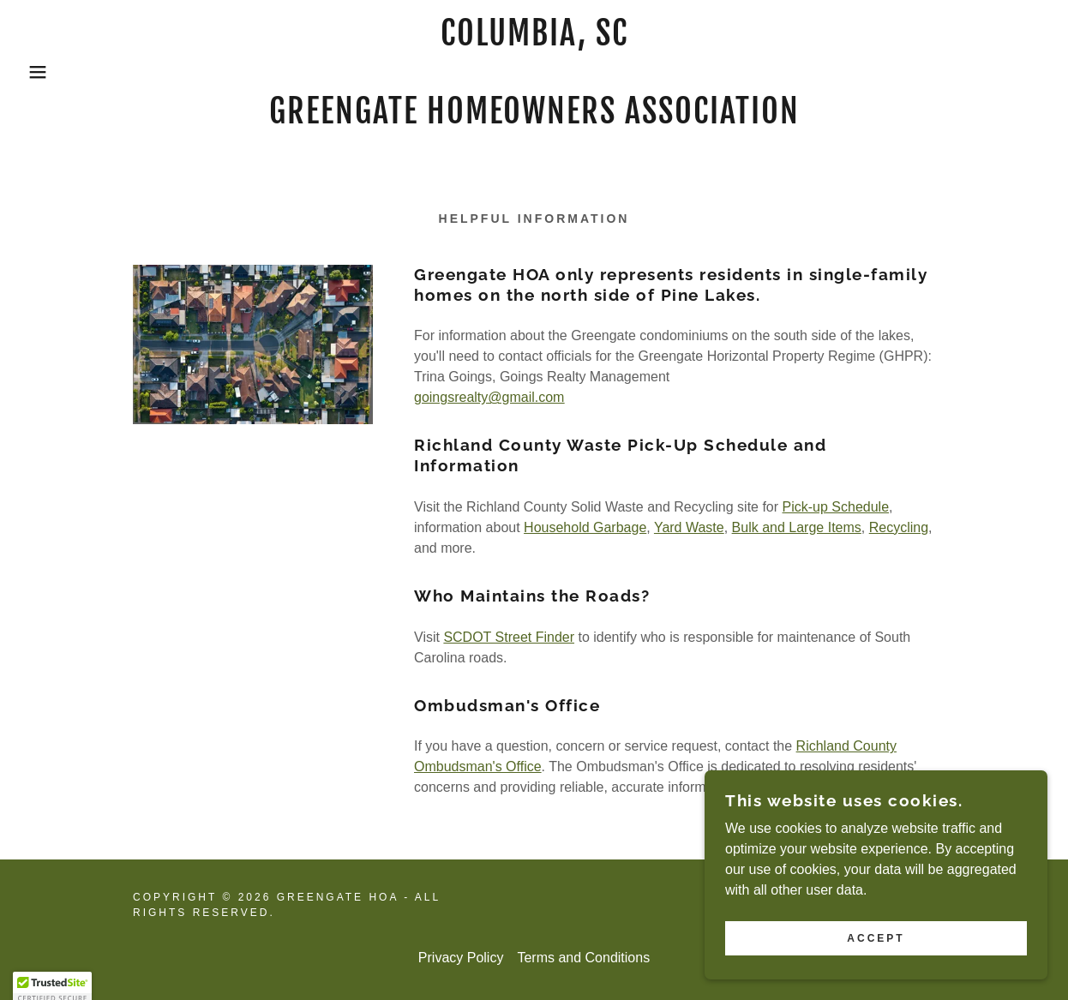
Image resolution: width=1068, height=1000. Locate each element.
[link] (534, 118)
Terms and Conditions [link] (583, 957)
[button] (54, 72)
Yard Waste (689, 527)
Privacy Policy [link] (461, 957)
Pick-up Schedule (836, 507)
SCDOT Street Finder (508, 637)
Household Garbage (585, 527)
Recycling (898, 527)
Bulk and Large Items (796, 527)
